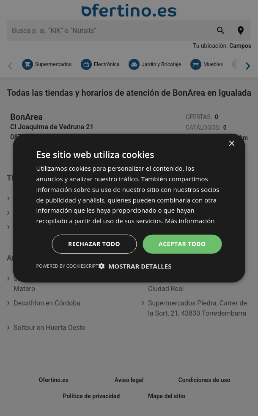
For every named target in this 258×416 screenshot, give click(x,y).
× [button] (231, 144)
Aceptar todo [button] (182, 244)
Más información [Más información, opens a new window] (189, 220)
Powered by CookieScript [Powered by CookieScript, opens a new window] (67, 265)
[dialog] (129, 208)
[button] (134, 265)
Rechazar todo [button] (94, 244)
